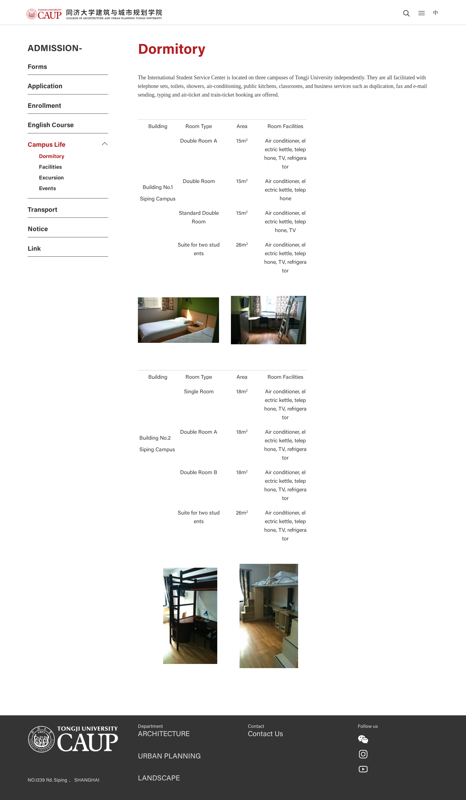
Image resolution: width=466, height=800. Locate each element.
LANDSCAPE (159, 778)
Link (34, 249)
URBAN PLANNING (169, 756)
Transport (42, 210)
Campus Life (46, 145)
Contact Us (265, 734)
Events (47, 189)
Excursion (51, 178)
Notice (38, 229)
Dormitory (51, 157)
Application (45, 86)
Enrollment (44, 106)
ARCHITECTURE (164, 734)
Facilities (50, 167)
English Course (51, 125)
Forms (37, 67)
